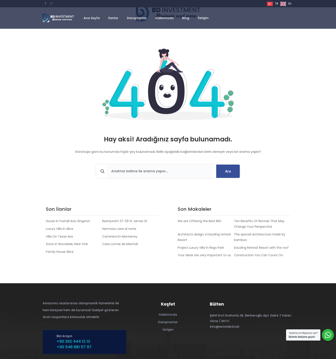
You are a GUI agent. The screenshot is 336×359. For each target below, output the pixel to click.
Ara (228, 171)
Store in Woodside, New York (67, 244)
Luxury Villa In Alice (59, 229)
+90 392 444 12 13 (73, 341)
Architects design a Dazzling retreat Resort (204, 237)
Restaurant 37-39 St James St (124, 221)
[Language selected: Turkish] (280, 4)
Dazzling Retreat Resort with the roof (261, 247)
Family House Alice (60, 252)
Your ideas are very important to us (204, 255)
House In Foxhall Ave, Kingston (68, 221)
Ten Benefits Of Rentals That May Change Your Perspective (259, 224)
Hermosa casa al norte (119, 229)
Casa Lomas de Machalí (120, 244)
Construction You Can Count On (258, 255)
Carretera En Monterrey (119, 236)
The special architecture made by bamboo (259, 237)
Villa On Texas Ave (59, 236)
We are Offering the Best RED (199, 221)
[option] (285, 4)
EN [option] (289, 3)
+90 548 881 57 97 (74, 347)
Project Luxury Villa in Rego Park (201, 247)
